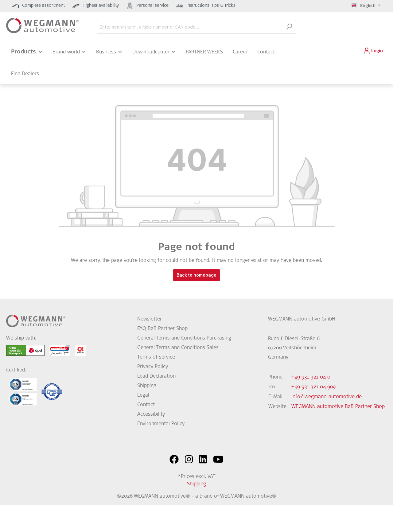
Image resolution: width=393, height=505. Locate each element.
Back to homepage (196, 275)
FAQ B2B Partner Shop (162, 328)
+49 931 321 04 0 (310, 377)
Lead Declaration (156, 376)
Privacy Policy (152, 366)
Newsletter (149, 319)
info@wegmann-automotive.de (326, 396)
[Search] (289, 26)
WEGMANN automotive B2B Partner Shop (338, 406)
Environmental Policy (161, 423)
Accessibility (151, 414)
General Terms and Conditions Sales (178, 347)
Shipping (146, 385)
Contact (146, 404)
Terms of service (156, 357)
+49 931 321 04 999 (313, 387)
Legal (143, 395)
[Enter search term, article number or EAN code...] (189, 26)
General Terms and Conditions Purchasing (184, 338)
